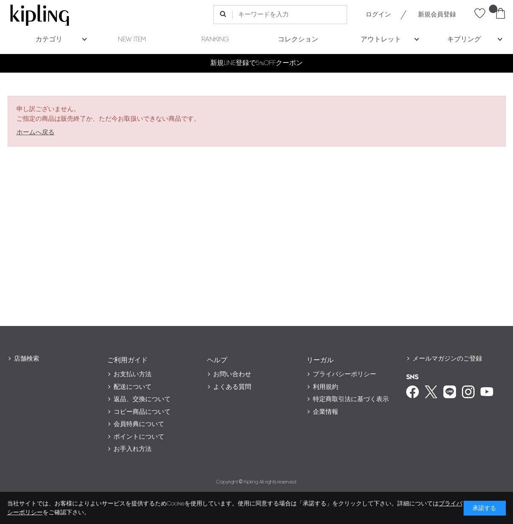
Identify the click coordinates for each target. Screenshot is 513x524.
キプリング (464, 39)
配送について (133, 387)
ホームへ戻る (35, 132)
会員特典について (139, 424)
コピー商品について (142, 412)
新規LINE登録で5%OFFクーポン (256, 63)
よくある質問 (232, 387)
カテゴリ (48, 39)
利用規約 (325, 387)
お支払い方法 (133, 374)
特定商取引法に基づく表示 (351, 399)
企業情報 (325, 412)
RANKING (215, 39)
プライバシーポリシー (344, 374)
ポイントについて (139, 437)
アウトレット (381, 39)
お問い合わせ (232, 374)
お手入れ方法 (133, 449)
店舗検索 (26, 359)
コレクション (298, 39)
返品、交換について (142, 399)
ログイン (378, 15)
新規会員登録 (437, 15)
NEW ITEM (132, 39)
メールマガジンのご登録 (447, 359)
